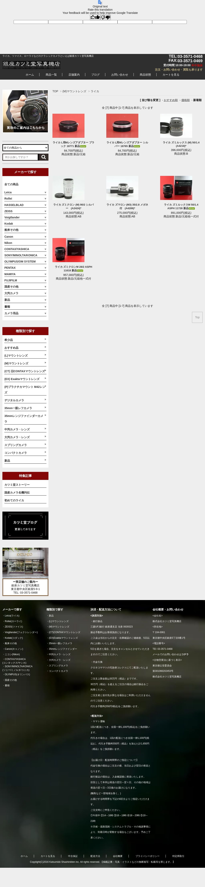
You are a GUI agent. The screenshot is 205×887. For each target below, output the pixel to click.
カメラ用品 (11, 313)
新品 (7, 299)
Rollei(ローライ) (13, 621)
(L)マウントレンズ (59, 621)
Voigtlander (12, 217)
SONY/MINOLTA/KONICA (20, 255)
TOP (55, 91)
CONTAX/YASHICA (16, 249)
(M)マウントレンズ (74, 91)
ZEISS (8, 211)
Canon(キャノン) (14, 649)
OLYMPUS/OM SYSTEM (20, 261)
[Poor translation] (105, 17)
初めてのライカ (14, 500)
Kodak (8, 223)
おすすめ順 (171, 100)
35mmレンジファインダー (63, 649)
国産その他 (11, 286)
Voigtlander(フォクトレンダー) (21, 632)
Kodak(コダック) (14, 638)
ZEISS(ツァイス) (14, 626)
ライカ (95, 91)
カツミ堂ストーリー (17, 484)
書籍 (7, 306)
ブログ (95, 74)
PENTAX (10, 267)
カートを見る (171, 74)
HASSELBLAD (14, 205)
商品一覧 (51, 74)
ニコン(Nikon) (12, 654)
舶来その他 (11, 229)
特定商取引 (178, 856)
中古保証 (73, 856)
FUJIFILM (10, 280)
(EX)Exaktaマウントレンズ (63, 638)
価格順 (185, 100)
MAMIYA (10, 274)
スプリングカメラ (58, 665)
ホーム (30, 74)
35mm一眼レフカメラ (60, 643)
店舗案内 (74, 74)
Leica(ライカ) (12, 615)
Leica (8, 192)
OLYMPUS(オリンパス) (17, 674)
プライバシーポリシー (148, 856)
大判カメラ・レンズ (59, 660)
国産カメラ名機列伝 (17, 492)
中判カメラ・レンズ (59, 654)
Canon (8, 236)
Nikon (8, 242)
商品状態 (145, 74)
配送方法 (95, 856)
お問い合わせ (119, 74)
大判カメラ (11, 293)
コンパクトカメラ (58, 671)
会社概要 (118, 856)
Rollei (8, 198)
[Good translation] (95, 17)
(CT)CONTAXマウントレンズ (64, 632)
